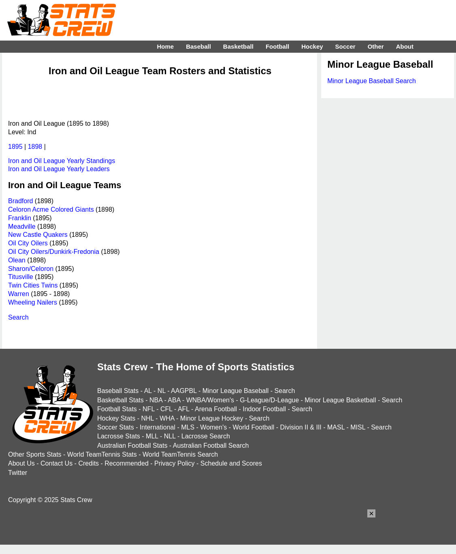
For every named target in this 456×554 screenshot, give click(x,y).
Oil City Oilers (28, 243)
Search (18, 317)
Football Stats (117, 409)
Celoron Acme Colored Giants (51, 209)
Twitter (17, 472)
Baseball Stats (118, 390)
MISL (357, 427)
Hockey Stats (116, 418)
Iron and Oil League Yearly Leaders (59, 168)
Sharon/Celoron (30, 268)
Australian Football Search (211, 445)
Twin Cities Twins (33, 285)
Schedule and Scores (231, 463)
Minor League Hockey (211, 418)
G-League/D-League (269, 400)
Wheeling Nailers (32, 302)
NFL (149, 409)
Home (165, 46)
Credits (88, 463)
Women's (213, 427)
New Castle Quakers (38, 234)
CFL (166, 409)
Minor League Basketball (340, 400)
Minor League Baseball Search (371, 80)
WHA (167, 418)
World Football (253, 427)
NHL (147, 418)
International (157, 427)
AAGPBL (183, 390)
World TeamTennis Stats (102, 454)
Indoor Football (264, 409)
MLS (187, 427)
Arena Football (216, 409)
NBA (155, 400)
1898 (35, 146)
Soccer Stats (115, 427)
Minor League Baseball (235, 390)
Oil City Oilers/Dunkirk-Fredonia (53, 251)
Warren (18, 293)
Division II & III (301, 427)
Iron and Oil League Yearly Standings (61, 160)
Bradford (20, 201)
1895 (15, 146)
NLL (170, 436)
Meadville (22, 226)
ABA (174, 400)
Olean (17, 260)
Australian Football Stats (132, 445)
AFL (184, 409)
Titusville (20, 276)
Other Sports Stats (35, 454)
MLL (152, 436)
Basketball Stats (120, 400)
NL (162, 390)
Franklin (19, 218)
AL (148, 390)
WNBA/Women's (210, 400)
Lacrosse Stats (118, 436)
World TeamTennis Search (180, 454)
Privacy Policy (174, 463)
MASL (336, 427)
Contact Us (56, 463)
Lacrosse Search (205, 436)
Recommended (126, 463)
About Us (21, 463)
